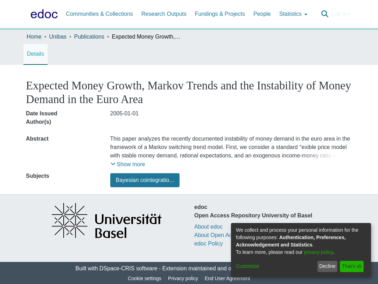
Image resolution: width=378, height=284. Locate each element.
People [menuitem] (262, 14)
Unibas (57, 37)
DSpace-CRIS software (128, 268)
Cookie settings (144, 278)
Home (34, 37)
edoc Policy (208, 243)
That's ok (352, 266)
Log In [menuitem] (338, 14)
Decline (327, 266)
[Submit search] (324, 14)
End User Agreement (227, 278)
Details (35, 54)
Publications (89, 37)
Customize (247, 266)
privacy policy (318, 252)
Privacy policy (183, 278)
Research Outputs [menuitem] (164, 14)
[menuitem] (292, 14)
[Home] (42, 14)
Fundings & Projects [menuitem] (220, 14)
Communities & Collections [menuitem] (99, 14)
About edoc (208, 227)
